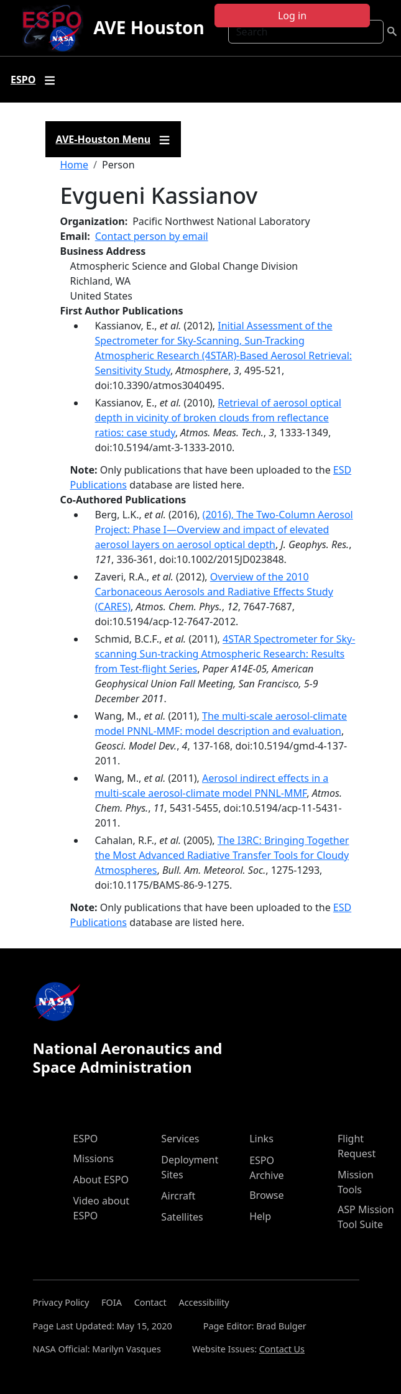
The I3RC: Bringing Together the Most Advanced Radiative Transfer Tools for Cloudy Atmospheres (222, 855)
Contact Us (282, 1349)
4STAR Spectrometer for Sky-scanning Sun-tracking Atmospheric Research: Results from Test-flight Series (225, 654)
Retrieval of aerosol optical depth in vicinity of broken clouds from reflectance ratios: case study (218, 417)
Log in (292, 15)
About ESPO (101, 1179)
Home (74, 165)
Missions (93, 1158)
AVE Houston (148, 27)
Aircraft (178, 1196)
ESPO (85, 1138)
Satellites (182, 1217)
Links (261, 1138)
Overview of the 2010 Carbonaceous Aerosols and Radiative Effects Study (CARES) (214, 591)
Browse (266, 1195)
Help (260, 1216)
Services (180, 1138)
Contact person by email (151, 236)
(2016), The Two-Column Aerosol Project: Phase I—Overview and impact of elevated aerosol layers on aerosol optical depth (224, 529)
